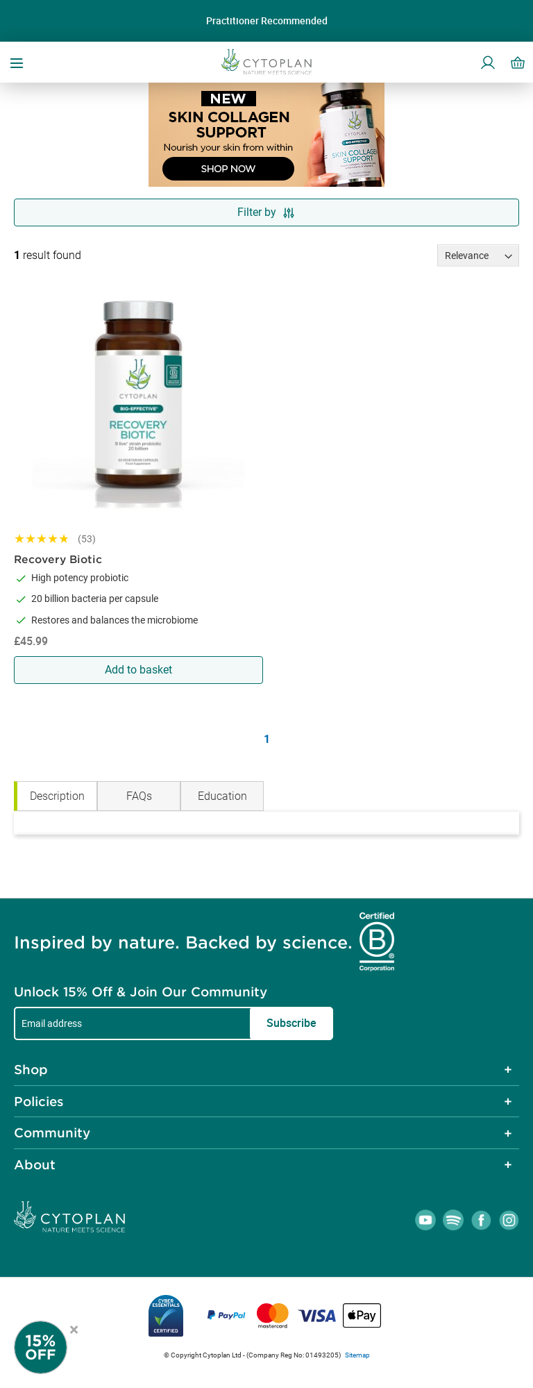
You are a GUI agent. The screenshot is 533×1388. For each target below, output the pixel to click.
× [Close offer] (73, 1328)
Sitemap (357, 1355)
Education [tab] (222, 796)
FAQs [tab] (139, 796)
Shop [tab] (31, 1069)
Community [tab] (52, 1132)
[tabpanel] (266, 823)
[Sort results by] (478, 255)
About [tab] (35, 1164)
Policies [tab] (39, 1101)
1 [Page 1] (267, 739)
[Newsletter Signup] (55, 1347)
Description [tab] (57, 796)
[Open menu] (16, 61)
